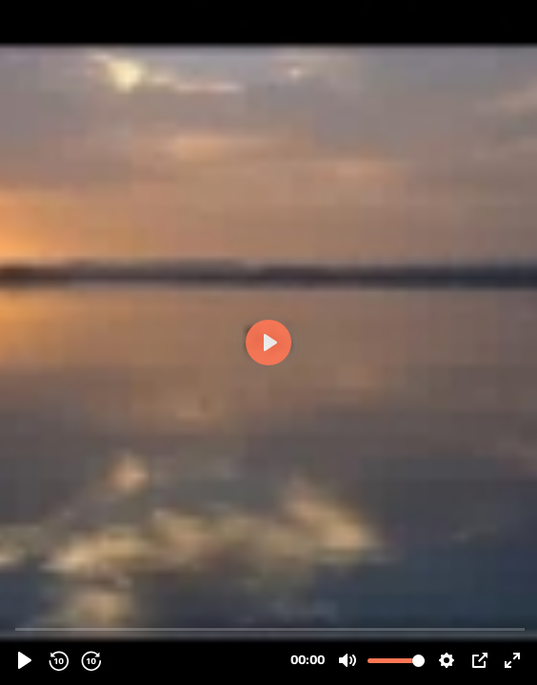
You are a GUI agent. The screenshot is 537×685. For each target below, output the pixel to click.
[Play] (25, 660)
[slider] (270, 628)
